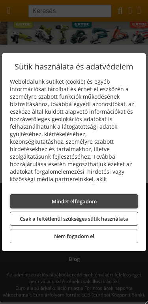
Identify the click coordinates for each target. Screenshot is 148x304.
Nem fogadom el (74, 236)
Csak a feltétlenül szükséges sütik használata (74, 218)
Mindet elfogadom (74, 201)
